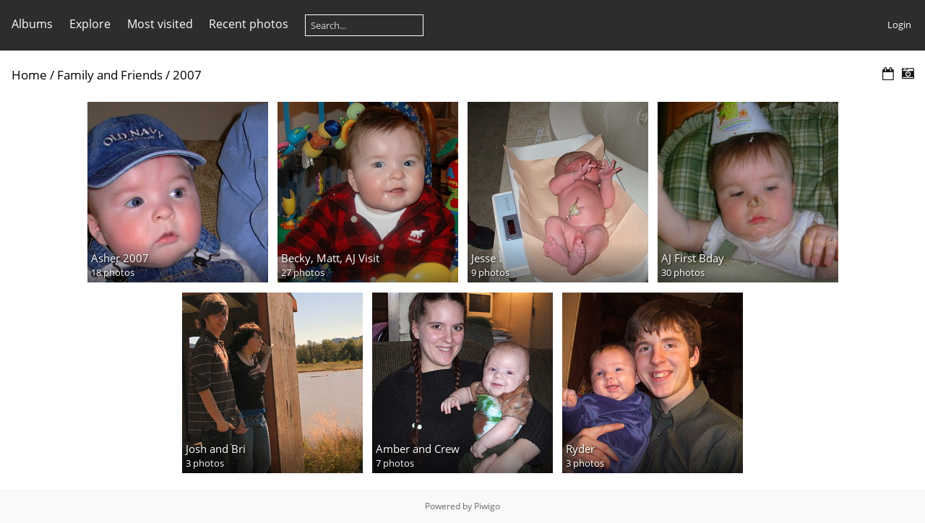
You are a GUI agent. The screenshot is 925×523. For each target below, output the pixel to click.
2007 (187, 74)
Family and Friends (110, 74)
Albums (32, 24)
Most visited (160, 24)
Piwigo (487, 506)
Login (899, 24)
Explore (90, 24)
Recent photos (248, 24)
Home (29, 74)
